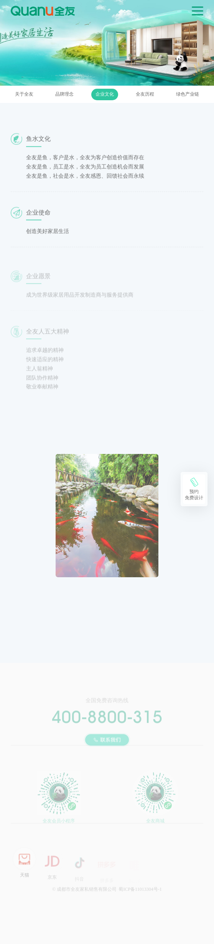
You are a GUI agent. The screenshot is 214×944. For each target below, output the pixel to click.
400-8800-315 (107, 719)
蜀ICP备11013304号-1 (140, 893)
